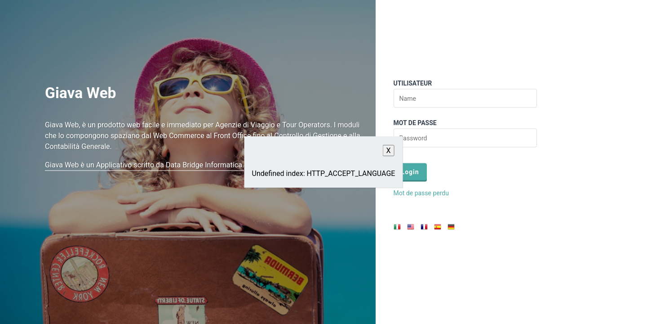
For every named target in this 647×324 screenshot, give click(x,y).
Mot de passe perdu (421, 193)
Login (410, 172)
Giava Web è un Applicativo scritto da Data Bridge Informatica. (144, 164)
